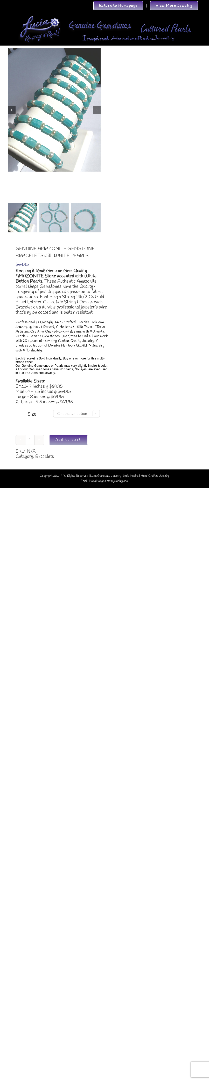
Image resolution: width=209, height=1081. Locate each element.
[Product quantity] (29, 440)
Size (32, 414)
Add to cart (68, 440)
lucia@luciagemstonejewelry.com (108, 481)
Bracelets (44, 456)
